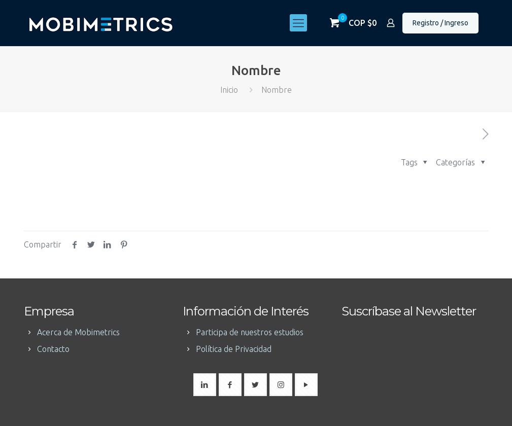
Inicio (229, 89)
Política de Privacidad (233, 348)
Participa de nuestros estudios (249, 332)
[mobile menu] (298, 22)
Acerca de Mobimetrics (78, 332)
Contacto (53, 348)
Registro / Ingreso (440, 23)
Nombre (276, 89)
